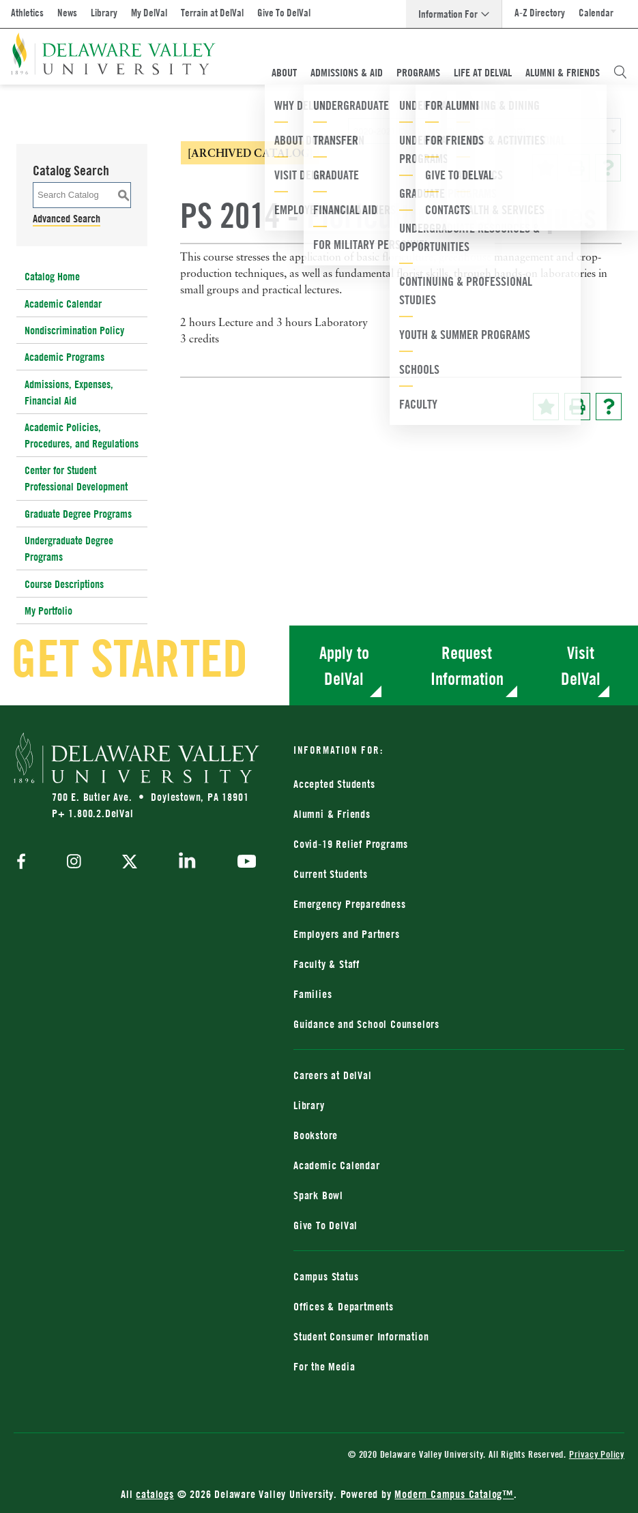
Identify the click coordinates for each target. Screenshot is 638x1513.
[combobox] (484, 131)
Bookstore (315, 1135)
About (284, 72)
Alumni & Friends (562, 72)
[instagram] (74, 862)
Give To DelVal (283, 12)
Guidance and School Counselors (366, 1024)
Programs (418, 72)
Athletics (27, 12)
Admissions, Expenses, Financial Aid (69, 392)
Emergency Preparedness (349, 904)
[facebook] (24, 863)
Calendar (596, 12)
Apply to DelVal (344, 665)
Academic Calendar (63, 303)
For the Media (324, 1366)
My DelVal (149, 12)
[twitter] (129, 863)
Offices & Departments (343, 1306)
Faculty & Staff (326, 964)
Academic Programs (64, 357)
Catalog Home (52, 276)
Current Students (330, 874)
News (67, 12)
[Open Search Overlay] (620, 72)
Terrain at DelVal (212, 12)
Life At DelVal (483, 72)
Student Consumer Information (361, 1336)
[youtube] (243, 863)
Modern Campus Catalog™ (454, 1494)
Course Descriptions (64, 584)
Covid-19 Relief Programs (350, 844)
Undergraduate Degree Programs (69, 548)
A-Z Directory (539, 12)
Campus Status (325, 1276)
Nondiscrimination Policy (74, 330)
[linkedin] (187, 863)
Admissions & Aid (346, 72)
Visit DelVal (580, 665)
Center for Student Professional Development (76, 478)
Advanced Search (66, 218)
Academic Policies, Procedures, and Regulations (82, 435)
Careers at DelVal (332, 1075)
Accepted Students (334, 784)
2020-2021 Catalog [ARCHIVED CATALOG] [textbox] (439, 131)
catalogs (154, 1494)
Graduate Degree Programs (78, 513)
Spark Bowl (318, 1195)
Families (312, 994)
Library (104, 12)
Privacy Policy (596, 1454)
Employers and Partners (346, 934)
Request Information (467, 665)
